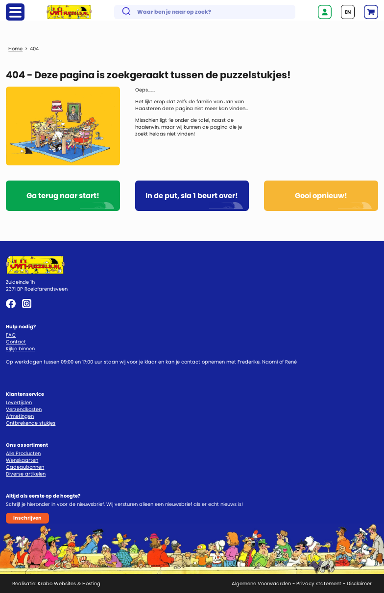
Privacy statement (318, 583)
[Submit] (125, 12)
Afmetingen (20, 416)
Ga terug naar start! (62, 195)
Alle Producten (23, 453)
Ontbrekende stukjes (30, 423)
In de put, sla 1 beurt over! (191, 195)
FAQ (11, 335)
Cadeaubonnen (25, 467)
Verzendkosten (24, 409)
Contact (16, 342)
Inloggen (325, 12)
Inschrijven (27, 518)
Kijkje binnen (20, 348)
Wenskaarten (22, 460)
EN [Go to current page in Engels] (348, 12)
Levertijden (19, 402)
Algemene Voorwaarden (261, 583)
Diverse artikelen (26, 474)
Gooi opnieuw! (321, 195)
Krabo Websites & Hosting (69, 583)
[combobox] (205, 12)
